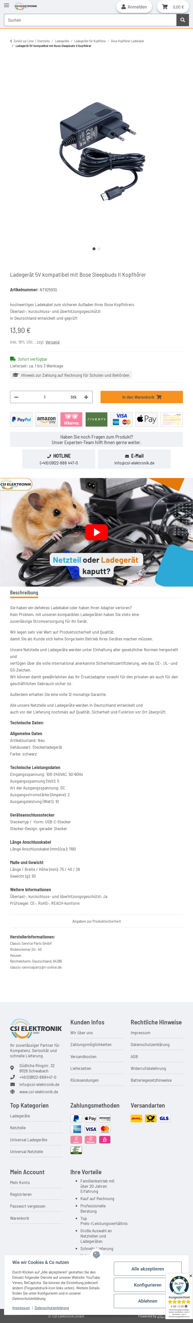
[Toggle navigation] (6, 3)
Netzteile (18, 1127)
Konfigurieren (147, 1285)
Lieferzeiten (80, 1068)
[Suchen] (182, 20)
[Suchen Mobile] (90, 20)
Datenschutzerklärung (150, 1044)
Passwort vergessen (27, 1206)
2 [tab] (99, 248)
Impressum (140, 1032)
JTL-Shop (165, 1315)
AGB (134, 1056)
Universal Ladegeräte (28, 1139)
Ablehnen (147, 1301)
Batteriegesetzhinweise (151, 1080)
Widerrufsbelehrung (148, 1068)
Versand (52, 342)
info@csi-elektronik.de (134, 462)
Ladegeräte (20, 1115)
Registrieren (21, 1194)
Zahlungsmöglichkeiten (91, 1044)
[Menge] (44, 397)
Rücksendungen (84, 1080)
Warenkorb (19, 1218)
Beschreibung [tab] (24, 592)
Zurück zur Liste (24, 41)
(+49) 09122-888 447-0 (59, 462)
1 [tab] (93, 248)
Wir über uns (81, 1032)
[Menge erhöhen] (86, 397)
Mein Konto (20, 1182)
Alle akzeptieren (147, 1268)
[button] (134, 6)
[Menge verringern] (16, 397)
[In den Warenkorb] (14, 62)
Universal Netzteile (26, 1151)
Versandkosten (83, 1056)
